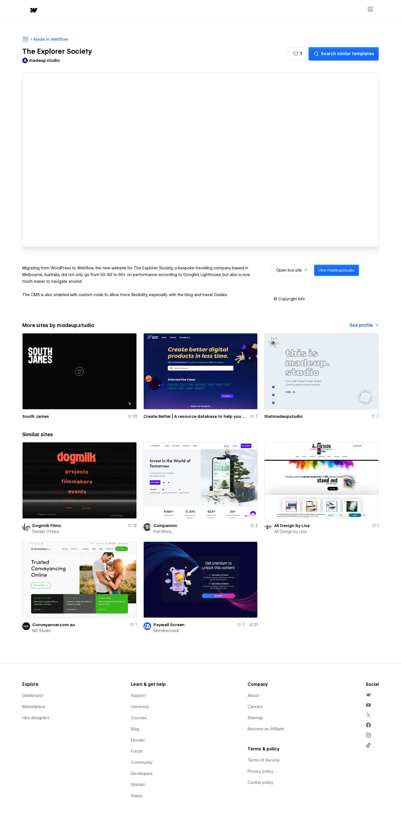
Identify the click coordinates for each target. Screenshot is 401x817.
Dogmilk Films (46, 525)
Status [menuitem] (137, 796)
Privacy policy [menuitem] (260, 771)
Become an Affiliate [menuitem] (266, 729)
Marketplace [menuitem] (33, 706)
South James (35, 416)
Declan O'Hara (45, 531)
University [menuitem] (140, 706)
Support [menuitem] (138, 695)
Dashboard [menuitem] (32, 695)
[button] (49, 9)
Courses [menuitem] (138, 718)
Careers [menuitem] (255, 706)
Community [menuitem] (142, 762)
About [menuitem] (253, 695)
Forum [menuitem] (137, 751)
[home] (28, 9)
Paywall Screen (169, 625)
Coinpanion (165, 525)
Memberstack (166, 630)
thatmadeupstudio (283, 416)
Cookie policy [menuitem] (260, 782)
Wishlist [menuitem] (138, 784)
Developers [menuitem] (142, 773)
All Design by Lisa (292, 525)
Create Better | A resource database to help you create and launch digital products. (195, 416)
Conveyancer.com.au (53, 625)
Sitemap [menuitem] (255, 718)
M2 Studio (41, 630)
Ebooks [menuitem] (138, 740)
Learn (106, 9)
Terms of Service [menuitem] (264, 760)
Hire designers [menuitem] (35, 718)
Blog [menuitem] (135, 729)
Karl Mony (162, 531)
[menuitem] (368, 695)
